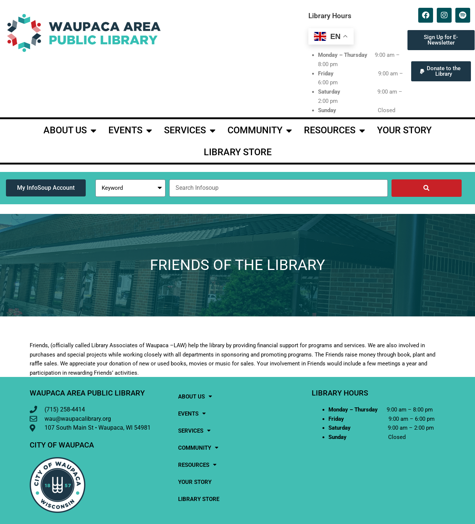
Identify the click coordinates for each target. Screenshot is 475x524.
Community (259, 130)
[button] (441, 71)
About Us (69, 130)
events (130, 130)
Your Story (404, 130)
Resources (334, 130)
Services (190, 130)
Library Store (238, 152)
